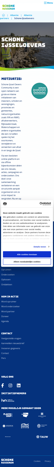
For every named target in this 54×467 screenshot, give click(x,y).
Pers (3, 358)
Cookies (37, 461)
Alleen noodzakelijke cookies (27, 262)
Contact (5, 353)
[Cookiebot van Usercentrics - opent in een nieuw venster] (39, 204)
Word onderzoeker (10, 306)
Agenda (5, 321)
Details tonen (40, 247)
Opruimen (6, 269)
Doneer (5, 316)
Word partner (8, 311)
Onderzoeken (8, 274)
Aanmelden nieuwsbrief (12, 343)
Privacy (48, 461)
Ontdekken (6, 284)
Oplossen (6, 279)
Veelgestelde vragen (11, 338)
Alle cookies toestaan (27, 254)
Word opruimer (8, 301)
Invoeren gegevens (10, 348)
